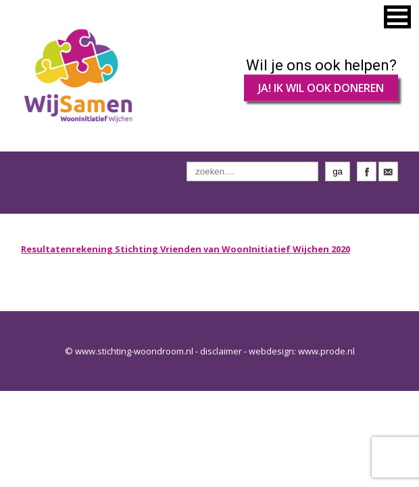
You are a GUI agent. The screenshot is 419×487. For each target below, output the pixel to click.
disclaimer (221, 351)
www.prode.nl (326, 351)
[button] (397, 16)
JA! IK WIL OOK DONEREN (321, 87)
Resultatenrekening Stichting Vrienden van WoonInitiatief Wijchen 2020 (185, 249)
